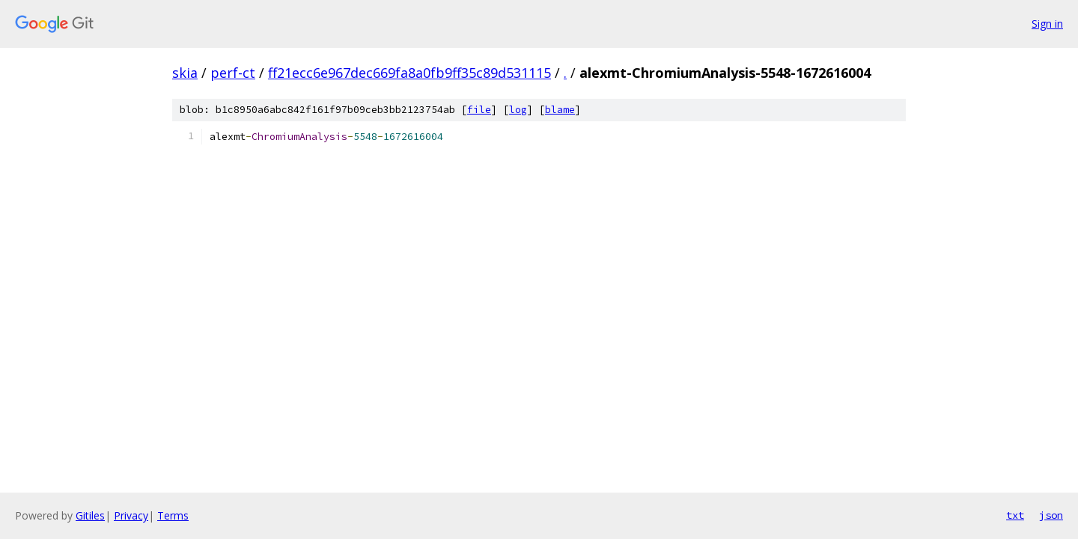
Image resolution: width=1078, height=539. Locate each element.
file (479, 109)
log (518, 109)
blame (560, 109)
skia (185, 73)
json (1051, 515)
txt (1015, 515)
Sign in (1047, 23)
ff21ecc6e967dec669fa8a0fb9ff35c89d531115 (409, 73)
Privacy (131, 515)
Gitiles (90, 515)
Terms (173, 515)
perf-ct (232, 73)
